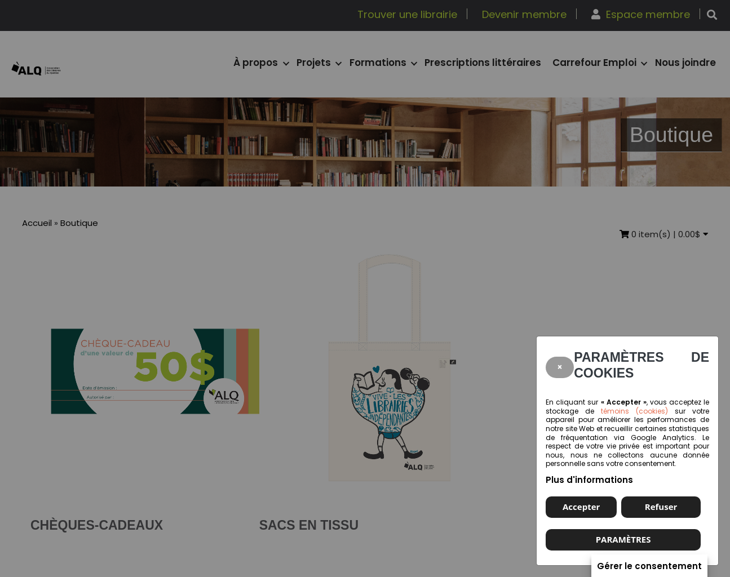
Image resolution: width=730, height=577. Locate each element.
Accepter (581, 506)
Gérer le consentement (649, 566)
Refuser (661, 506)
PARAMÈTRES (623, 539)
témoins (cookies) (634, 411)
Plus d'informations (589, 480)
